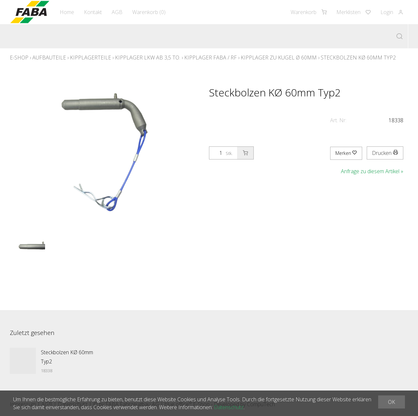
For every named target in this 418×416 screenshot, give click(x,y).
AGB (117, 12)
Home (67, 12)
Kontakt (93, 12)
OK (391, 402)
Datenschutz (229, 407)
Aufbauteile (49, 57)
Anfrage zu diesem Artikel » (372, 171)
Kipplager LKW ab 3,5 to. (147, 57)
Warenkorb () (149, 12)
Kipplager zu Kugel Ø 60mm (279, 57)
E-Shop (19, 57)
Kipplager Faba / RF (210, 57)
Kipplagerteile (90, 57)
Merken (346, 153)
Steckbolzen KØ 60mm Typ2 (358, 57)
